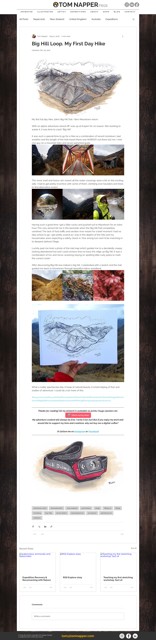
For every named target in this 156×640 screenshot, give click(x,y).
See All (134, 548)
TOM (66, 4)
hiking (117, 508)
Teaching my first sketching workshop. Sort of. (118, 578)
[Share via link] (51, 526)
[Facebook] (137, 4)
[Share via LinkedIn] (45, 526)
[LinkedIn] (132, 4)
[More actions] (122, 36)
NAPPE (84, 4)
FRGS (103, 6)
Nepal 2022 (39, 19)
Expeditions (112, 19)
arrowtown (92, 513)
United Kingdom (77, 19)
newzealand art (77, 513)
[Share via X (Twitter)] (39, 526)
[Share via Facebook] (33, 526)
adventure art (106, 513)
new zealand (72, 508)
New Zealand (57, 19)
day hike (48, 513)
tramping (37, 513)
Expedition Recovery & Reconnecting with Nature (36, 578)
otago (97, 508)
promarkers (86, 508)
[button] (133, 19)
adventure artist (39, 508)
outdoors (37, 518)
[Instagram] (127, 4)
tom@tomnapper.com (78, 636)
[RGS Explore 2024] (78, 563)
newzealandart (57, 508)
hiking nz (107, 508)
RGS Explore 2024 (72, 577)
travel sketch (61, 513)
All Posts (23, 19)
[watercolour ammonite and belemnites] (37, 563)
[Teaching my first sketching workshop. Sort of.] (118, 563)
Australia (96, 19)
